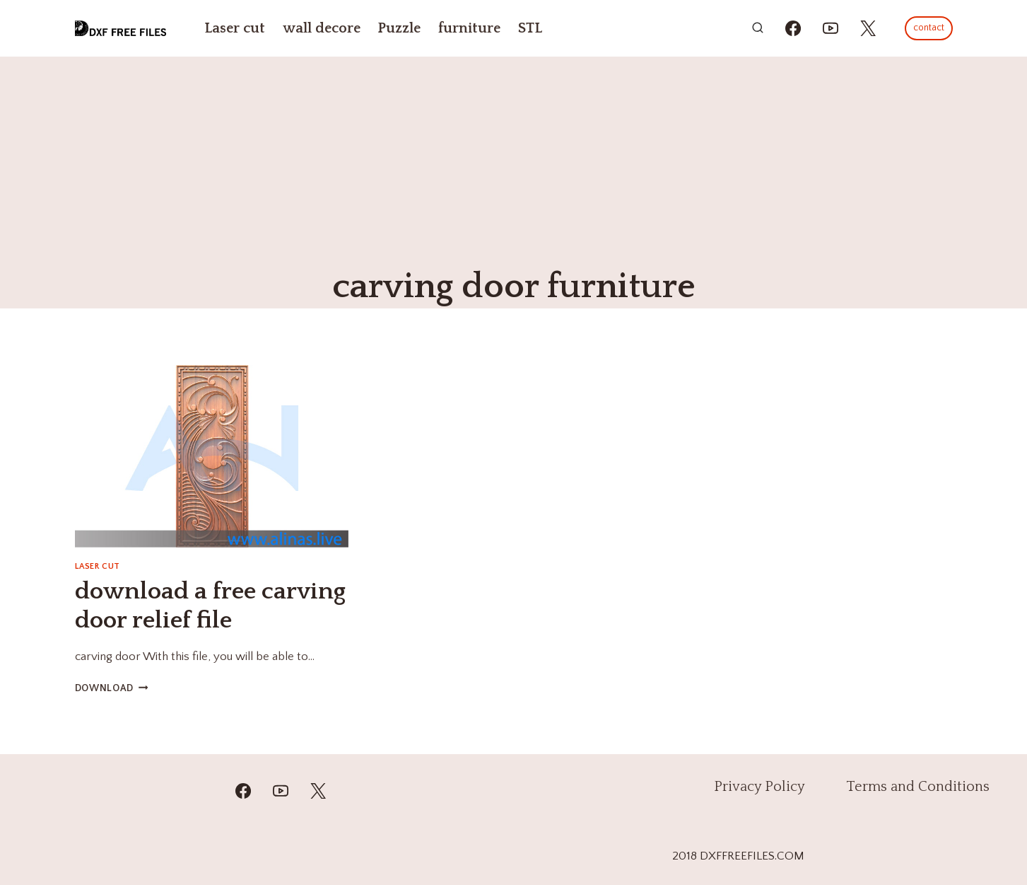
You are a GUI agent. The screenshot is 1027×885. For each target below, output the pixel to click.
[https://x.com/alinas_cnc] (868, 28)
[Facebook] (243, 790)
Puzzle (399, 28)
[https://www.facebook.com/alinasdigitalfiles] (793, 28)
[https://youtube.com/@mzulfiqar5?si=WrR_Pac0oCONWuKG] (830, 28)
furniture (469, 28)
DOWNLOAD (111, 688)
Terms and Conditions (918, 786)
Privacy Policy (759, 786)
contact (928, 27)
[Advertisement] (514, 163)
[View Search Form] (757, 28)
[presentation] (211, 456)
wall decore (321, 28)
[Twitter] (318, 790)
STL (530, 28)
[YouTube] (280, 790)
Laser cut (234, 28)
